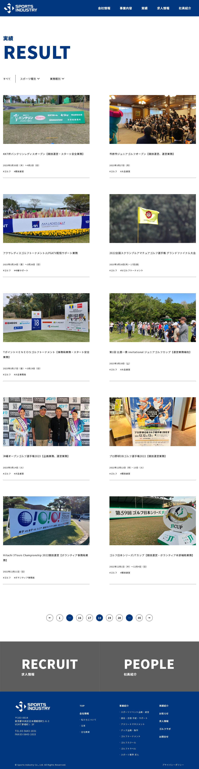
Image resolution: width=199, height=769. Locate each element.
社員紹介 (185, 8)
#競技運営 (19, 171)
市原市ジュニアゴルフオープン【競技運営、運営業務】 (142, 154)
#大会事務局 (20, 374)
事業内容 (126, 8)
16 (79, 618)
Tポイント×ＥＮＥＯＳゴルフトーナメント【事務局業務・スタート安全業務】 (46, 354)
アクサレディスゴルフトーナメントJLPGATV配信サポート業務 (40, 253)
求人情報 (163, 8)
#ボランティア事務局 (24, 577)
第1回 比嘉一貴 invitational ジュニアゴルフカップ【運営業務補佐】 (150, 352)
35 (139, 618)
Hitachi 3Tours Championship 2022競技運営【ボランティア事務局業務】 (45, 557)
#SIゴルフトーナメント (131, 270)
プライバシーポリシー (173, 765)
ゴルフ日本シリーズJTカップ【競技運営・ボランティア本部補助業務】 (151, 555)
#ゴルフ (7, 171)
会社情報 (104, 8)
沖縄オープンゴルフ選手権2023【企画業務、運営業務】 (36, 456)
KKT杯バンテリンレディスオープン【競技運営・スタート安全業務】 (44, 154)
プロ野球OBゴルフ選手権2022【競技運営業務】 (138, 456)
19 (109, 618)
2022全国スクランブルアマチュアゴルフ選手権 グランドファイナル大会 (152, 253)
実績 (144, 8)
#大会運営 (125, 171)
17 (89, 618)
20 (119, 618)
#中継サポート (21, 270)
